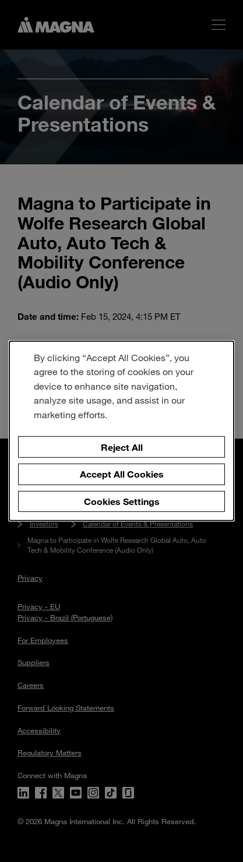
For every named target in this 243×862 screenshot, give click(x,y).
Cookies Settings (122, 501)
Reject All (122, 446)
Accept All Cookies (122, 473)
